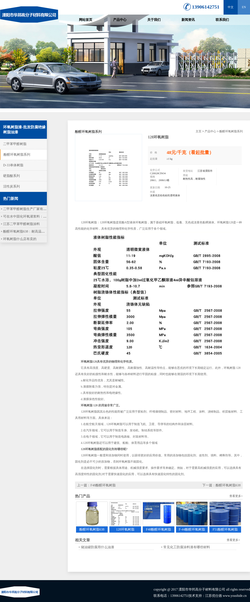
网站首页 (85, 19)
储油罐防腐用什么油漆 (97, 547)
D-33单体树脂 (13, 165)
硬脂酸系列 (11, 176)
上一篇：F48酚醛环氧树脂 (96, 485)
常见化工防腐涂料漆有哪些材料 (186, 547)
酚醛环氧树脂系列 (17, 154)
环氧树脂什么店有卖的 (19, 239)
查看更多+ (236, 496)
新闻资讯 (188, 19)
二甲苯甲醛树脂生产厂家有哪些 (26, 209)
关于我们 (154, 19)
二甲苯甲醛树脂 (14, 144)
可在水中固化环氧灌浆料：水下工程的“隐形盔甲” (39, 216)
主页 (198, 131)
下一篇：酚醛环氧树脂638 (221, 485)
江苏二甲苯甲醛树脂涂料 (21, 224)
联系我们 (222, 19)
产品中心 (119, 19)
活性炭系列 (11, 186)
